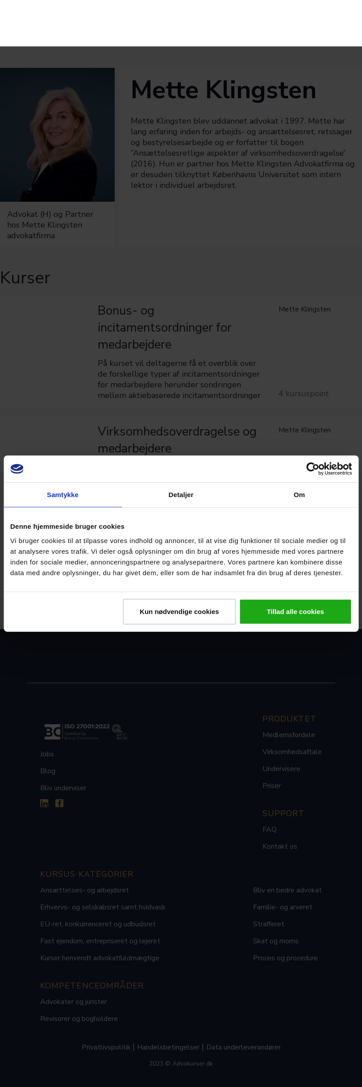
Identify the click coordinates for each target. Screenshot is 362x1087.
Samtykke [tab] (63, 494)
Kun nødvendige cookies (179, 611)
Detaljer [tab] (181, 494)
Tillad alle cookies (295, 611)
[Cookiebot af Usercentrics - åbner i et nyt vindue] (313, 469)
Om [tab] (299, 494)
